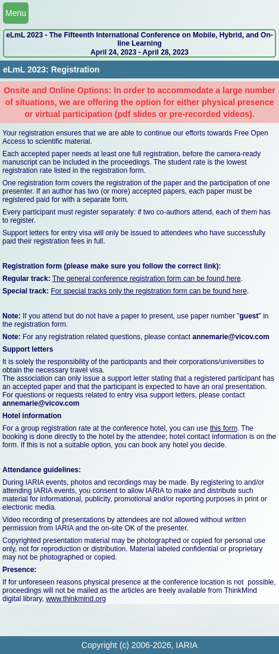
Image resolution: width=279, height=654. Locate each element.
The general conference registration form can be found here (146, 278)
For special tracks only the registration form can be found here (149, 291)
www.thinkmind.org (76, 599)
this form (223, 428)
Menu (15, 13)
